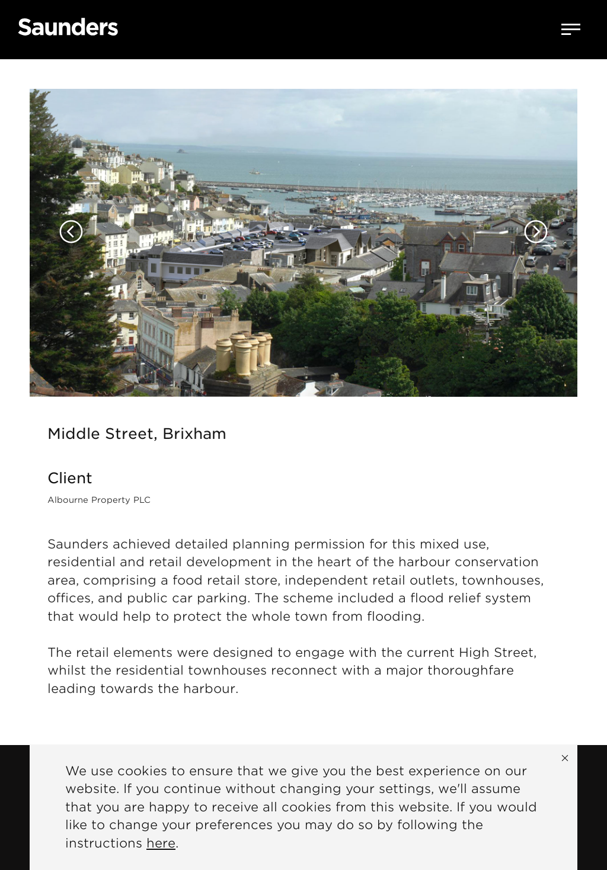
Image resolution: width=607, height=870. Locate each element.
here (160, 843)
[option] (303, 228)
